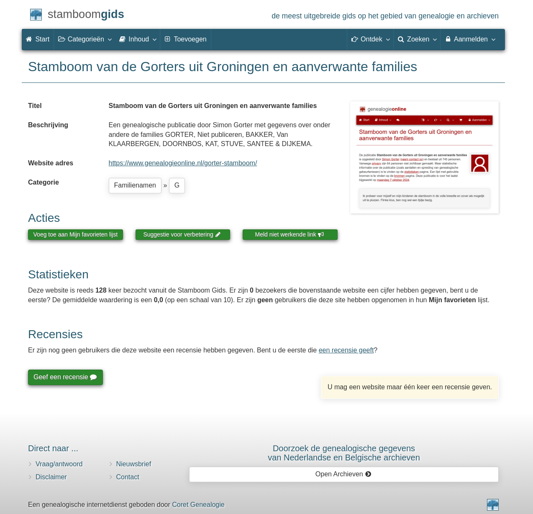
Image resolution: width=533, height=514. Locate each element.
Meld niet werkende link (289, 234)
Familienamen (135, 185)
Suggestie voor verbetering (182, 234)
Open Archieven (343, 474)
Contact (127, 477)
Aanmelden (470, 39)
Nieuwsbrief (133, 464)
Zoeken (417, 39)
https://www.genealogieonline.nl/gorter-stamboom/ (183, 163)
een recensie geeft (346, 350)
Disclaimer (51, 477)
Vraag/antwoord (59, 464)
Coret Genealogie (198, 504)
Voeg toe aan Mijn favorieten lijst (75, 234)
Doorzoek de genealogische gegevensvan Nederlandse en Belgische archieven (344, 453)
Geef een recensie (64, 376)
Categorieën (84, 39)
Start (37, 39)
